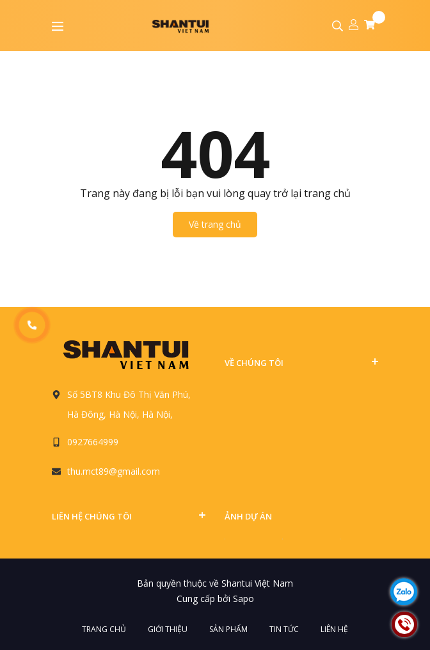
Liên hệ (334, 629)
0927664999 (92, 442)
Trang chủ (104, 629)
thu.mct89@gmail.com (113, 471)
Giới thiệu (167, 629)
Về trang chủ (215, 224)
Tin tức (284, 629)
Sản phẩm (228, 629)
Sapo (243, 598)
